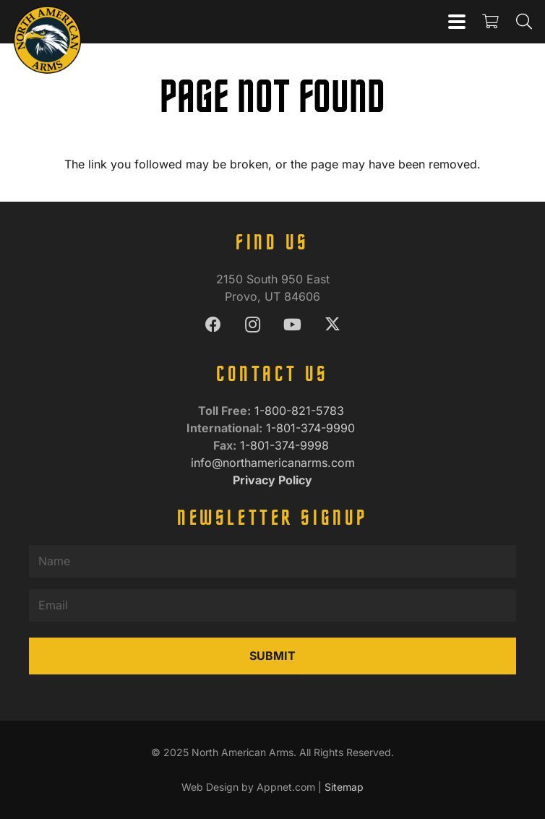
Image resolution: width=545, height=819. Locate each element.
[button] (457, 21)
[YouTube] (292, 325)
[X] (332, 325)
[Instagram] (252, 325)
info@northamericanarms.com (273, 462)
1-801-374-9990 (312, 428)
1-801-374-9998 (286, 445)
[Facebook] (213, 325)
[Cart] (491, 21)
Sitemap (344, 787)
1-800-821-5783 (301, 410)
